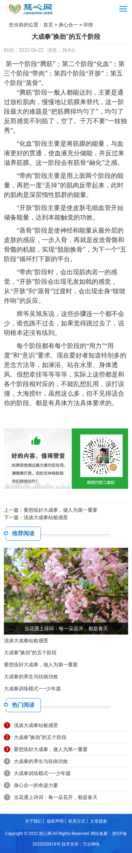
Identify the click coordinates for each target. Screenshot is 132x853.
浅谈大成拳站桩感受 (46, 517)
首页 (48, 25)
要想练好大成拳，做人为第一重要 (61, 510)
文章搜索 (98, 821)
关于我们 (33, 821)
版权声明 (55, 821)
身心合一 (68, 25)
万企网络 (91, 844)
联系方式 (76, 821)
